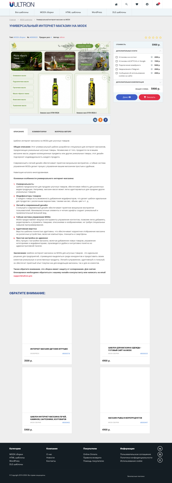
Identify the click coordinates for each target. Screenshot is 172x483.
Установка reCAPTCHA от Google (130, 61)
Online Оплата (90, 454)
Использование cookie (131, 461)
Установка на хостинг (126, 57)
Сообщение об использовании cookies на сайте (130, 74)
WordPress (14, 461)
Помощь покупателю (93, 461)
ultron (62, 37)
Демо (127, 97)
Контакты (51, 461)
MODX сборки (16, 454)
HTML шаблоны (17, 457)
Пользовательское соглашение (135, 454)
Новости (50, 457)
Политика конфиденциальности (136, 457)
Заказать (149, 97)
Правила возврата (92, 457)
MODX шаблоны (26, 20)
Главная (12, 20)
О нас (49, 454)
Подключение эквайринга (128, 65)
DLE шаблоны (16, 464)
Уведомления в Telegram (127, 69)
